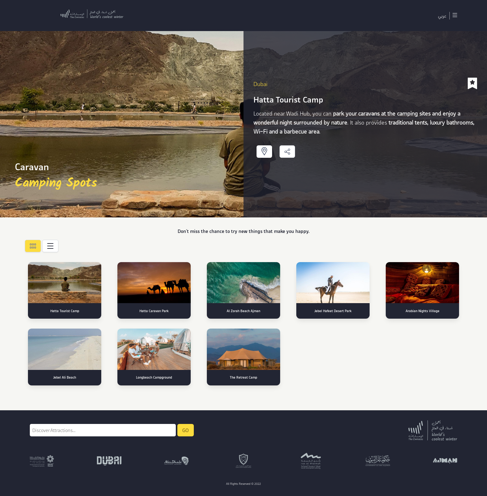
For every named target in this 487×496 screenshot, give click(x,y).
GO (185, 430)
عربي (442, 15)
